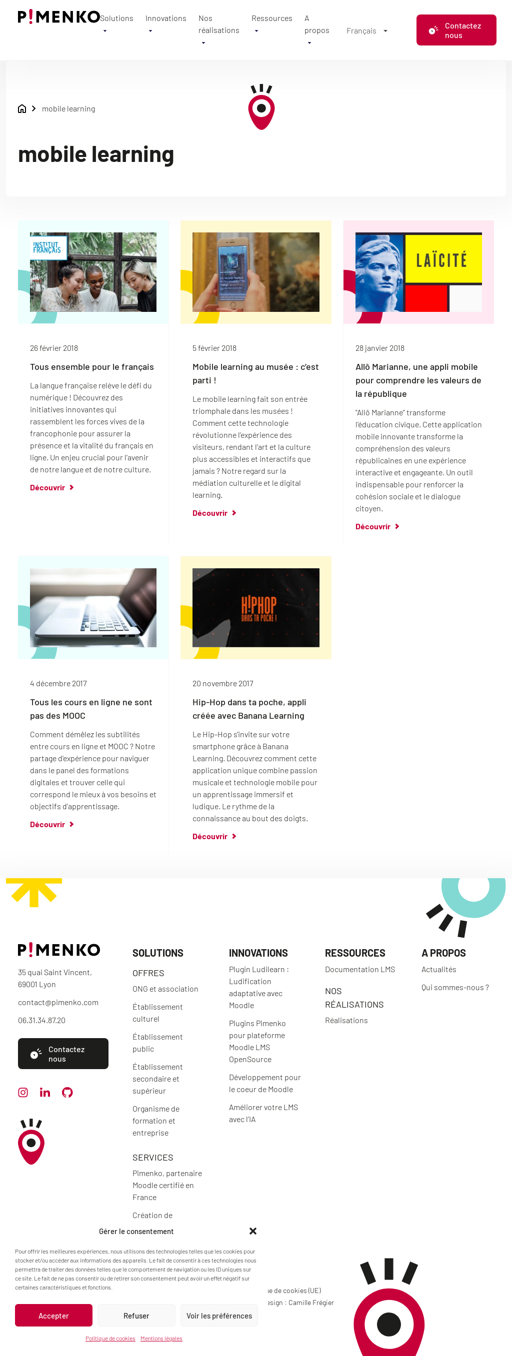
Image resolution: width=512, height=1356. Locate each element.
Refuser (137, 1315)
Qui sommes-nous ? (455, 987)
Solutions (117, 17)
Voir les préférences (219, 1315)
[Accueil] (59, 20)
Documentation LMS (360, 969)
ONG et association (165, 988)
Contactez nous (454, 29)
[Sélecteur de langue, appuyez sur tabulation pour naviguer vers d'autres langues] (367, 30)
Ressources (272, 17)
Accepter (53, 1315)
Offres (148, 972)
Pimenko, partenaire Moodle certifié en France (167, 1185)
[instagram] (23, 1094)
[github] (67, 1094)
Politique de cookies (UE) (283, 1290)
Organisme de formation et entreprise (156, 1120)
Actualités (439, 969)
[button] (253, 1231)
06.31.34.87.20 (42, 1020)
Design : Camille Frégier (298, 1302)
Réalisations (346, 1020)
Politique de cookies (111, 1338)
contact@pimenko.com (58, 1002)
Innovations (166, 17)
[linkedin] (45, 1094)
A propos (444, 953)
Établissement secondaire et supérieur (157, 1078)
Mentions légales (161, 1338)
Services (153, 1157)
